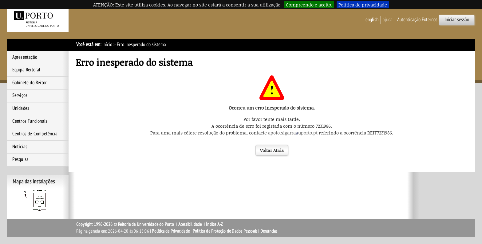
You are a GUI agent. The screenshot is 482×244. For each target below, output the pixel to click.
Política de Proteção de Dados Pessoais (225, 231)
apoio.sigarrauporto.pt (293, 133)
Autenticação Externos (417, 20)
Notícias (20, 147)
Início (107, 45)
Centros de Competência (34, 134)
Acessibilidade (190, 224)
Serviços (20, 95)
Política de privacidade (362, 5)
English (371, 20)
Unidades (21, 108)
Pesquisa (20, 159)
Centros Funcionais (30, 121)
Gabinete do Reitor (29, 83)
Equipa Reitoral (26, 70)
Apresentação (24, 57)
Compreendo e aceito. (309, 5)
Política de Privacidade (171, 231)
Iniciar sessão (456, 20)
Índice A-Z (214, 224)
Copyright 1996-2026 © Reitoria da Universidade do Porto (125, 224)
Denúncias (269, 231)
